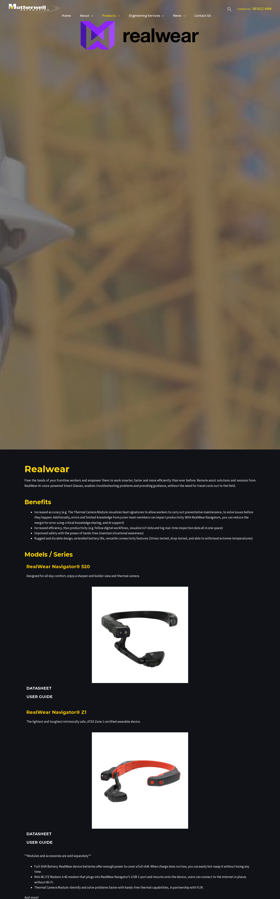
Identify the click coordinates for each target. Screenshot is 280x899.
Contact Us (202, 15)
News (179, 15)
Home (64, 15)
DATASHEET (39, 688)
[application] (89, 15)
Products (109, 15)
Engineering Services (145, 15)
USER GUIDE (39, 696)
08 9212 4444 (261, 8)
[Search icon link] (229, 10)
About (84, 15)
